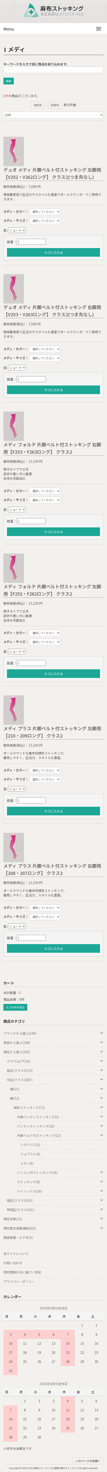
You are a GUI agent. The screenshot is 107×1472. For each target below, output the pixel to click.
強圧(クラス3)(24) (55, 1200)
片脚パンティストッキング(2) (60, 1117)
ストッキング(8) (60, 1182)
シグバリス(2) (30, 1144)
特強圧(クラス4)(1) (55, 1209)
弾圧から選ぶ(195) (53, 1052)
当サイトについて (16, 1253)
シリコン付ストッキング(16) (60, 1172)
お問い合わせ (12, 1263)
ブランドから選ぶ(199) (53, 1033)
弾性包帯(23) (53, 1219)
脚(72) (57, 1098)
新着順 (55, 105)
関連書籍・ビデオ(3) (18, 1237)
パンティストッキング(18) (60, 1126)
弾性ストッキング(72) (59, 1107)
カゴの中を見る (15, 1007)
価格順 (38, 105)
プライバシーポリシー (19, 1281)
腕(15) (57, 1089)
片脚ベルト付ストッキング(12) (60, 1135)
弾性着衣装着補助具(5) (53, 1228)
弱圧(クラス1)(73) (55, 1070)
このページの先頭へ (88, 1461)
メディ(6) (27, 1163)
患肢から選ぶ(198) (53, 1042)
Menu (8, 29)
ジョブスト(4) (30, 1154)
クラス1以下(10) (55, 1061)
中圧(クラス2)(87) (55, 1079)
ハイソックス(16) (60, 1191)
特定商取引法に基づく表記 (22, 1272)
